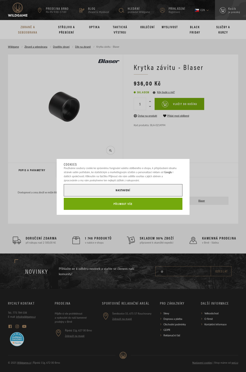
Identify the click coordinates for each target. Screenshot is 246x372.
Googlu (168, 172)
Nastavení (123, 190)
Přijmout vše (123, 204)
